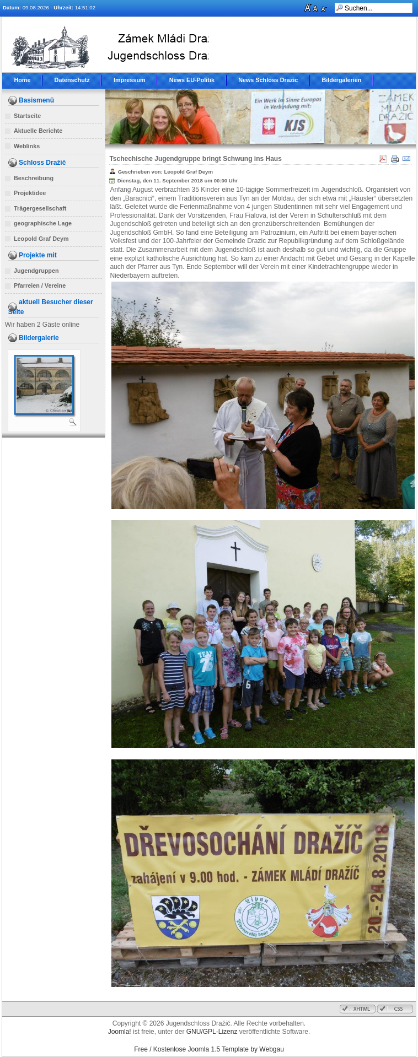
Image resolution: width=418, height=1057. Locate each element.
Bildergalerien (341, 80)
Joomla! (119, 1032)
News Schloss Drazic (268, 80)
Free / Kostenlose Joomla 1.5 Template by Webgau (209, 1049)
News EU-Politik (192, 80)
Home (22, 80)
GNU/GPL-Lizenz (212, 1032)
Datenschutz (72, 80)
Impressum (130, 80)
